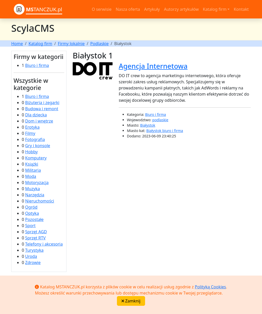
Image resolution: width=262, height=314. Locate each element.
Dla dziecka (36, 115)
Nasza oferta (128, 9)
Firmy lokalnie (71, 43)
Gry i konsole (37, 145)
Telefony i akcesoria (44, 244)
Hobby (31, 152)
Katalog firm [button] (215, 9)
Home (17, 43)
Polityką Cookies (210, 287)
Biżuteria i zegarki (42, 102)
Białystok (147, 125)
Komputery (36, 158)
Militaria (33, 170)
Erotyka (32, 127)
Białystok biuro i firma (164, 130)
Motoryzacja (37, 182)
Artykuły (152, 9)
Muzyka (32, 188)
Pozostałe (34, 219)
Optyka (32, 213)
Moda (30, 176)
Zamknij (131, 301)
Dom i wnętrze (39, 121)
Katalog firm (40, 43)
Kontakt (241, 9)
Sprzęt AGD (36, 232)
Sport (30, 225)
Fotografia (35, 139)
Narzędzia (34, 195)
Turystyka (34, 250)
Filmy (30, 133)
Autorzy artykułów (181, 9)
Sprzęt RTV (35, 238)
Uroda (31, 256)
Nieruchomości (39, 201)
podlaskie (160, 119)
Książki (31, 164)
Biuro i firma (37, 65)
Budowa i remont (41, 109)
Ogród (31, 207)
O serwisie (102, 9)
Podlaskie (99, 43)
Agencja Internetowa (153, 66)
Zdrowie (32, 262)
